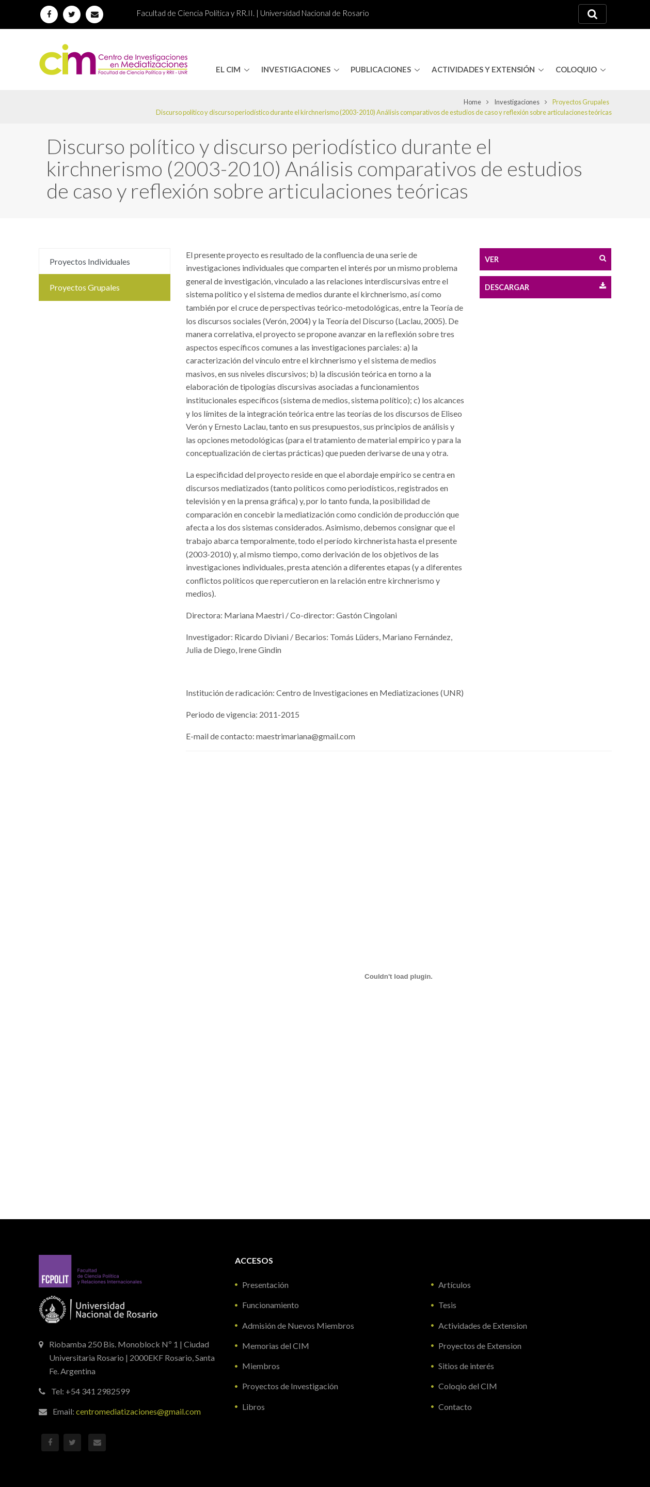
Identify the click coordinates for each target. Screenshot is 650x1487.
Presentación (265, 1284)
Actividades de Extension (482, 1325)
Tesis (447, 1305)
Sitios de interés (466, 1366)
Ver (545, 258)
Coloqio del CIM (467, 1386)
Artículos (454, 1284)
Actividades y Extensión (483, 69)
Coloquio (576, 69)
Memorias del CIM (275, 1346)
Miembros (261, 1366)
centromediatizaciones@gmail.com (138, 1411)
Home (472, 102)
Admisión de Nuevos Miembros (298, 1325)
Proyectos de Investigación (290, 1386)
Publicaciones (381, 69)
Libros (253, 1407)
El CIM (228, 69)
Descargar (545, 286)
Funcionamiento (270, 1305)
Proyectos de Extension (479, 1346)
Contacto (455, 1407)
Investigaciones (295, 69)
